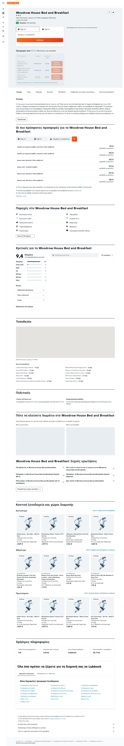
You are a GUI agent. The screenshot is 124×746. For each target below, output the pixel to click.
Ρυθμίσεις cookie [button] (21, 195)
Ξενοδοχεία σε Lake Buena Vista (90, 692)
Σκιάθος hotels (24, 700)
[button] (3, 3)
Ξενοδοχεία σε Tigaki (87, 687)
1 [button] (88, 47)
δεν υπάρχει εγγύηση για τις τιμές (57, 717)
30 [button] (45, 66)
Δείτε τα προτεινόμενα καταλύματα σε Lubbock (99, 592)
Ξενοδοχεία (29, 740)
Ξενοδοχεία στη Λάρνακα (28, 695)
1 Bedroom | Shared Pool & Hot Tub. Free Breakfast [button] (77, 534)
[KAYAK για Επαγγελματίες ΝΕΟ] (3, 31)
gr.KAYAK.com (19, 740)
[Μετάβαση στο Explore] (3, 23)
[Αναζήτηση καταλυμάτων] (3, 13)
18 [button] (54, 57)
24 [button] (49, 61)
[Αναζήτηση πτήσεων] (3, 9)
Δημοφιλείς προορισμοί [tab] (26, 672)
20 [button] (31, 61)
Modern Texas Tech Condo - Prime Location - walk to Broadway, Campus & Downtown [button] (52, 576)
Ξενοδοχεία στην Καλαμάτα (89, 684)
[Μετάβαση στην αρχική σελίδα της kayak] (13, 3)
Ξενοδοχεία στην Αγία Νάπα (89, 690)
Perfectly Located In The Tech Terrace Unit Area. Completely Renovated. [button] (26, 576)
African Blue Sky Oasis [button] (73, 574)
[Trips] (3, 36)
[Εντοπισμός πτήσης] (3, 27)
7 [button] (35, 52)
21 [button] (35, 61)
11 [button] (54, 52)
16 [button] (45, 57)
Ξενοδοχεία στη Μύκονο (58, 687)
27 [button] (31, 66)
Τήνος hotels (54, 698)
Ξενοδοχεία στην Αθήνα (27, 690)
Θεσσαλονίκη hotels (57, 695)
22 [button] (40, 61)
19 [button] (59, 57)
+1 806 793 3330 (21, 20)
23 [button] (45, 61)
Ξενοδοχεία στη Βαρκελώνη (28, 692)
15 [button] (40, 57)
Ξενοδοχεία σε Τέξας (81, 740)
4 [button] (54, 47)
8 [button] (40, 52)
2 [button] (44, 47)
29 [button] (40, 66)
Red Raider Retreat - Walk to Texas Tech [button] (102, 534)
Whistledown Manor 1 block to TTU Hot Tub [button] (52, 534)
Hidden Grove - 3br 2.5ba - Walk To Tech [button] (28, 534)
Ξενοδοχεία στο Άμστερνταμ (29, 684)
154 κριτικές (31, 23)
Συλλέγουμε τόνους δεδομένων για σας (66, 726)
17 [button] (49, 57)
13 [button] (31, 57)
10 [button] (49, 52)
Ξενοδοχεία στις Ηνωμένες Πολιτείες (63, 740)
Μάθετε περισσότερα (84, 186)
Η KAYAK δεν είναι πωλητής (66, 723)
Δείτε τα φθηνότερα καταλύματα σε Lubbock (100, 549)
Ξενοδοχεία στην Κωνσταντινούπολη (62, 690)
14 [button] (35, 57)
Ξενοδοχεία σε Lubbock (95, 740)
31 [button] (49, 66)
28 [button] (35, 66)
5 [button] (58, 47)
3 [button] (49, 47)
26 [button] (59, 61)
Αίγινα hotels (85, 698)
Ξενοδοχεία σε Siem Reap (58, 692)
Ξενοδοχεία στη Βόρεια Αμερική (42, 740)
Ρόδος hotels (24, 698)
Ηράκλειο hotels (86, 695)
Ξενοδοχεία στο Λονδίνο (27, 687)
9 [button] (44, 52)
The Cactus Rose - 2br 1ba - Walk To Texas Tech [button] (102, 616)
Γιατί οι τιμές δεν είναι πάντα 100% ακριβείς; (66, 730)
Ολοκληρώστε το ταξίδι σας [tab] (46, 672)
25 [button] (54, 61)
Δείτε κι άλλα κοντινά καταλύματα (104, 509)
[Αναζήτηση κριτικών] (76, 254)
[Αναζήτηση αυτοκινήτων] (3, 17)
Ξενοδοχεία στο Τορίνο (58, 684)
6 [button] (79, 52)
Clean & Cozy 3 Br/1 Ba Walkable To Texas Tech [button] (102, 575)
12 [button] (59, 52)
